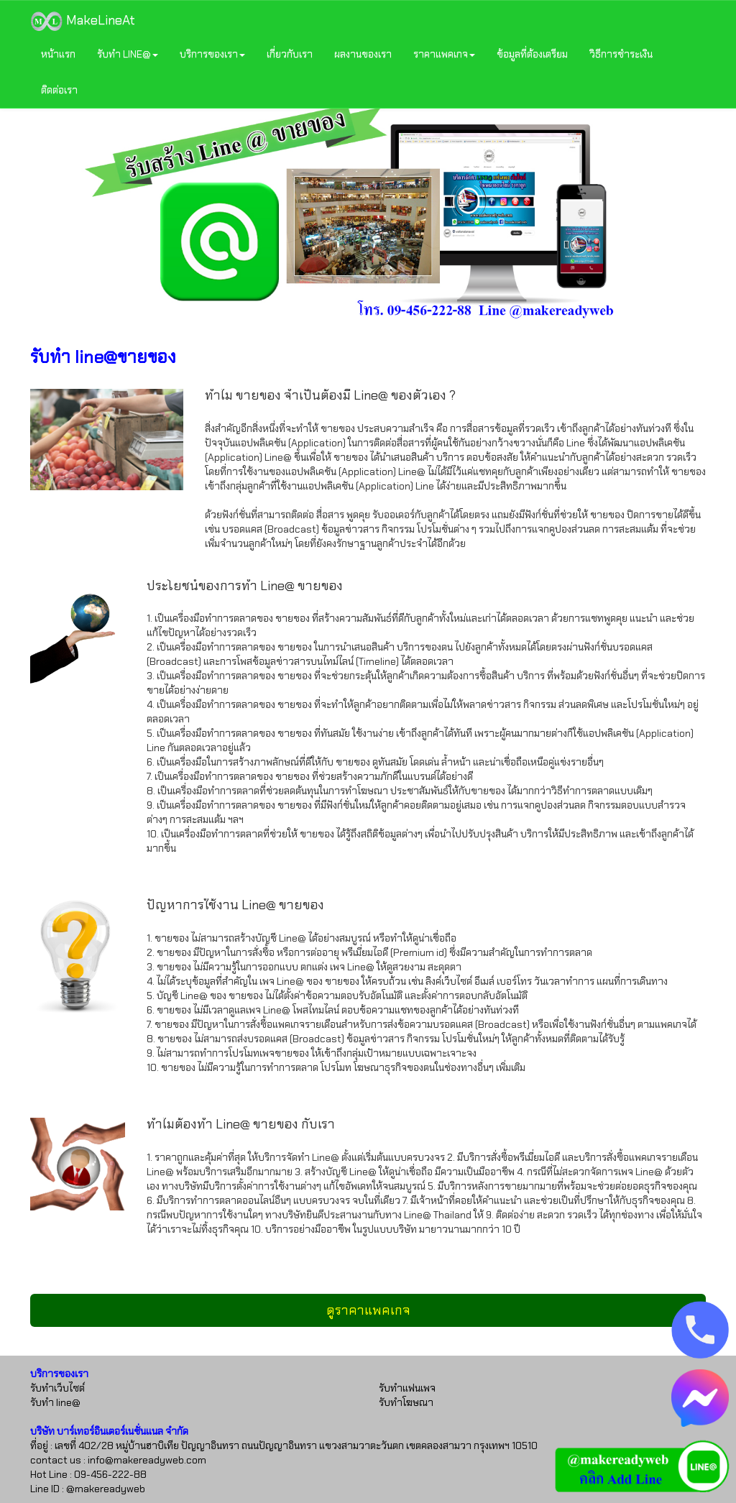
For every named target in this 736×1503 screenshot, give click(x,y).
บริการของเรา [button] (212, 53)
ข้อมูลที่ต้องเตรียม (532, 53)
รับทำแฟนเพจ (407, 1388)
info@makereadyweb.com (147, 1459)
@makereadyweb (105, 1488)
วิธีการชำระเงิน (621, 53)
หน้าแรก (58, 53)
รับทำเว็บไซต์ (57, 1388)
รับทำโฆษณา (406, 1402)
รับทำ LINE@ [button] (127, 53)
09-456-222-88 (110, 1474)
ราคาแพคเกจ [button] (444, 53)
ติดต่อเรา (59, 89)
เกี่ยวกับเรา (290, 53)
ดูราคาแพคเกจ (368, 1310)
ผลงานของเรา (363, 53)
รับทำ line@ (55, 1402)
